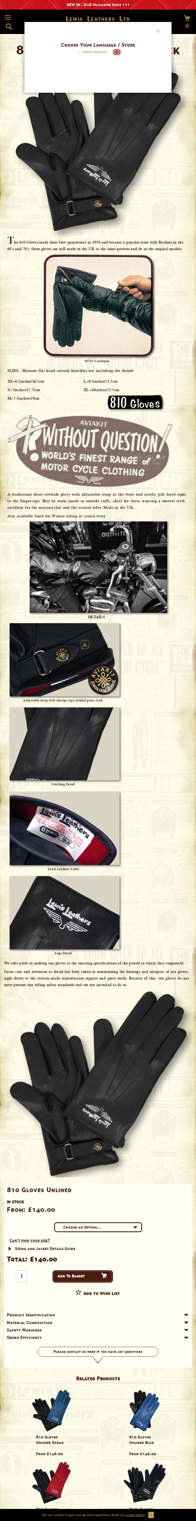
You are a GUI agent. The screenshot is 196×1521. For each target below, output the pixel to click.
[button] (91, 53)
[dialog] (98, 760)
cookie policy (135, 1515)
